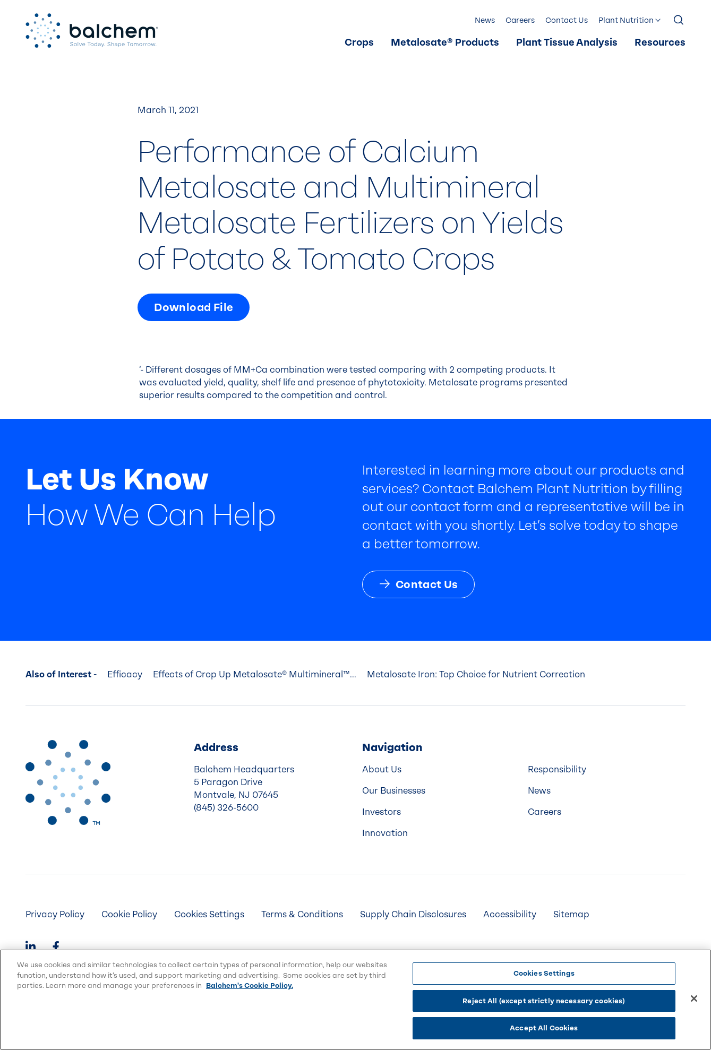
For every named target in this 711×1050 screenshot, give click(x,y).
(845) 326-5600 (226, 808)
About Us (381, 769)
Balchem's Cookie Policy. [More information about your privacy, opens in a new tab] (249, 985)
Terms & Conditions (302, 914)
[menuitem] (359, 43)
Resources (660, 42)
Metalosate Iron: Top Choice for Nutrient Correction (476, 674)
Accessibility (509, 914)
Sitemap (571, 914)
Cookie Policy (129, 914)
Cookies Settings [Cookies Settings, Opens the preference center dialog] (544, 973)
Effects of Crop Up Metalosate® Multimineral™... (254, 674)
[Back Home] (91, 30)
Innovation (385, 833)
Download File (193, 307)
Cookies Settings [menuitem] (209, 914)
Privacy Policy (54, 914)
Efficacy (124, 674)
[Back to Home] (67, 782)
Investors (381, 812)
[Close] (694, 998)
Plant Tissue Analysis (567, 42)
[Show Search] (679, 20)
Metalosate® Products (445, 42)
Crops (359, 42)
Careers (520, 20)
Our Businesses (393, 791)
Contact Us (566, 20)
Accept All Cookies (544, 1028)
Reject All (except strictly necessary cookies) (543, 1001)
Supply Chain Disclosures (413, 914)
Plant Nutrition (626, 20)
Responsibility (557, 769)
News (485, 20)
